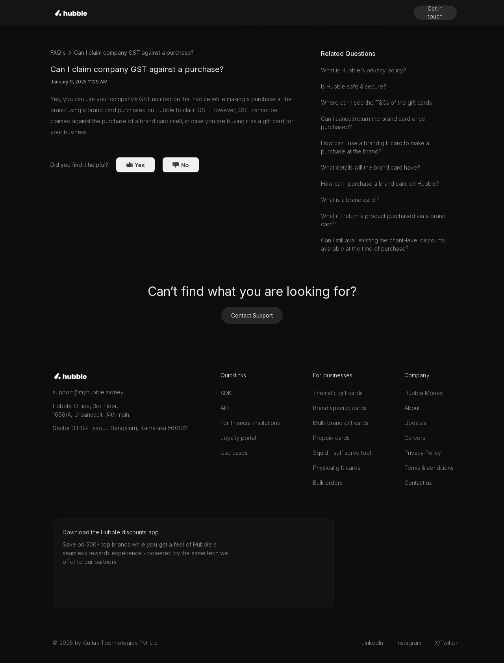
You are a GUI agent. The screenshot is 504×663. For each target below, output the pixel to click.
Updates (415, 422)
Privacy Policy (422, 452)
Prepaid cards (331, 437)
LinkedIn (372, 642)
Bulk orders (328, 482)
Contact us (418, 482)
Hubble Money (423, 393)
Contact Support (252, 315)
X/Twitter (446, 642)
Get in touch (435, 13)
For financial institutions (250, 422)
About (412, 407)
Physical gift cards (336, 467)
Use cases (234, 452)
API (224, 407)
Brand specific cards (340, 407)
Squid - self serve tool (342, 452)
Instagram (409, 642)
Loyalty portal (238, 437)
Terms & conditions (429, 467)
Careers (414, 437)
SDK (226, 393)
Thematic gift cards (338, 393)
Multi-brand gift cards (341, 422)
